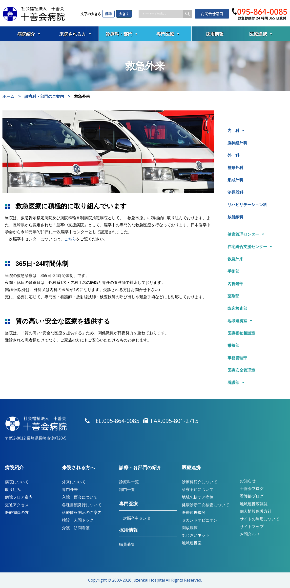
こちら (70, 239)
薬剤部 (233, 296)
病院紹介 (29, 34)
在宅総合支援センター (251, 246)
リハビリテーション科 (247, 204)
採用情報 (215, 34)
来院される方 (75, 34)
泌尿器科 (235, 192)
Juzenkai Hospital (148, 580)
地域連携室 (241, 320)
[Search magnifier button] (187, 14)
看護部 (237, 382)
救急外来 (235, 259)
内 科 (237, 130)
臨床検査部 (237, 308)
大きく (124, 13)
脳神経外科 (237, 143)
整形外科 (235, 167)
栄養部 (233, 345)
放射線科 (235, 217)
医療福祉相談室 (241, 333)
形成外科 (235, 180)
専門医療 (168, 34)
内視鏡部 (235, 283)
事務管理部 (237, 357)
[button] (255, 130)
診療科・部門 (122, 34)
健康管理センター (247, 234)
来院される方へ (78, 467)
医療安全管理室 (241, 370)
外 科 (233, 155)
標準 (108, 13)
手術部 (233, 271)
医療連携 (261, 34)
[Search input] (162, 14)
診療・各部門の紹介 (140, 467)
